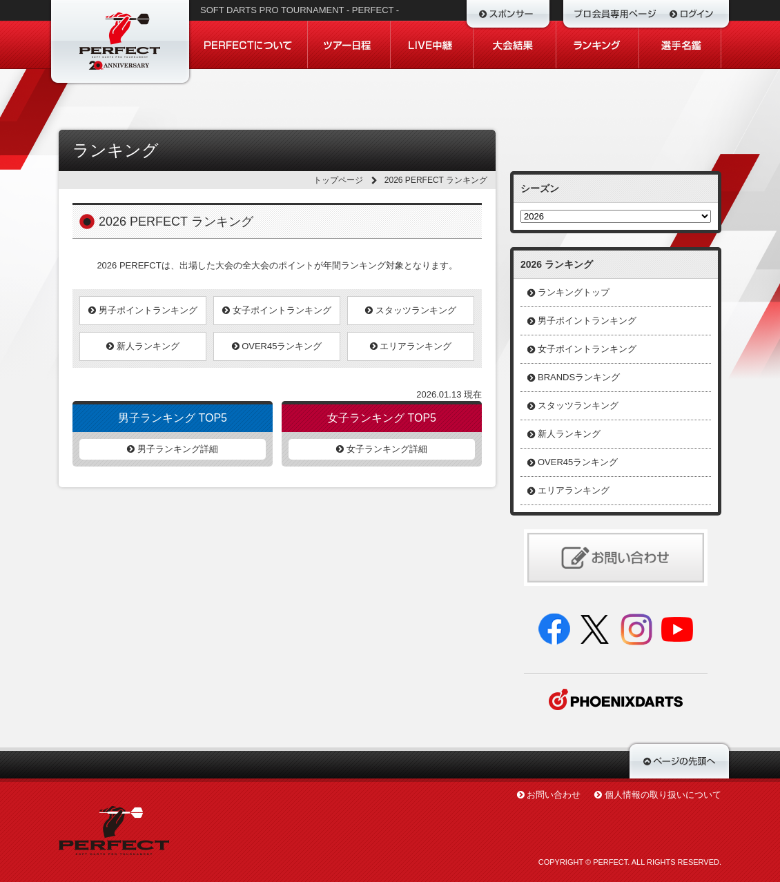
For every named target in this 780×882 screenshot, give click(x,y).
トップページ (338, 180)
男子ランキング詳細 (172, 449)
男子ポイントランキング (142, 310)
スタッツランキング (410, 310)
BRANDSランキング (579, 377)
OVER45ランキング (277, 346)
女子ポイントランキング (276, 310)
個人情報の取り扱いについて (663, 795)
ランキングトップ (574, 292)
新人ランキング (142, 346)
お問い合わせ (554, 795)
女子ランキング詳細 (381, 449)
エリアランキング (411, 346)
